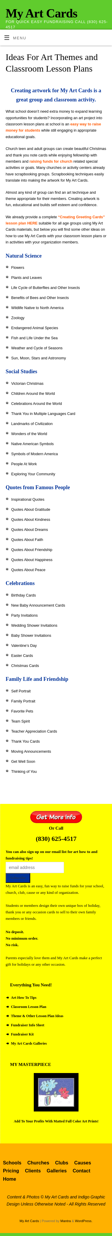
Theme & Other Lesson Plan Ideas (37, 1016)
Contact (81, 1170)
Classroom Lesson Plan (28, 1007)
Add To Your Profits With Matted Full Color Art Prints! (56, 1121)
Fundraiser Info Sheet (27, 1025)
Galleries (57, 1170)
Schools (12, 1162)
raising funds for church (51, 161)
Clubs (61, 1162)
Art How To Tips (23, 998)
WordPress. (83, 1221)
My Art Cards (41, 13)
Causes (82, 1162)
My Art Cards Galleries (29, 1043)
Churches (38, 1162)
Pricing (11, 1170)
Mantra (65, 1221)
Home (9, 1179)
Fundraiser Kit (22, 1034)
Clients (33, 1170)
